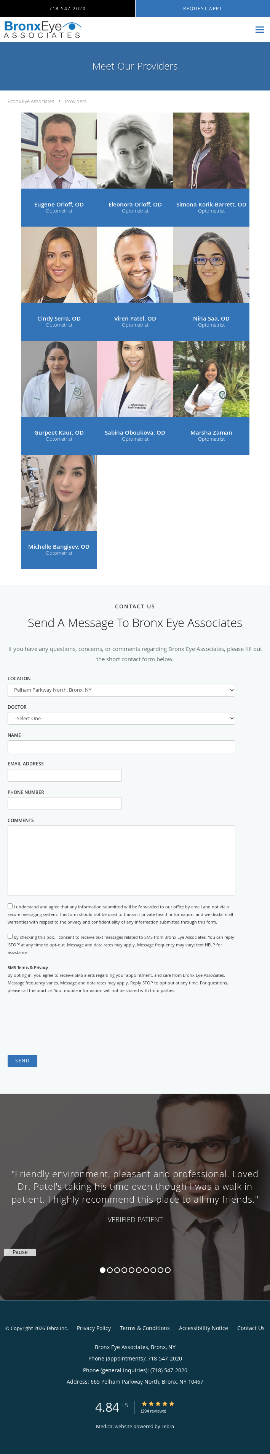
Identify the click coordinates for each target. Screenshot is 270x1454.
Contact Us (251, 1328)
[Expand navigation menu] (259, 29)
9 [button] (160, 1270)
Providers (75, 101)
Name (14, 735)
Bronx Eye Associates (31, 101)
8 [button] (153, 1270)
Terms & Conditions (145, 1328)
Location (19, 678)
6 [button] (139, 1270)
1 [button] (103, 1270)
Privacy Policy (94, 1328)
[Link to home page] (55, 29)
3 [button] (117, 1270)
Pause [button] (20, 1252)
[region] (135, 1189)
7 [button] (146, 1270)
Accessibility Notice (203, 1328)
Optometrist (59, 211)
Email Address (26, 763)
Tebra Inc (56, 1328)
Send (22, 1060)
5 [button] (131, 1270)
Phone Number (26, 792)
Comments (21, 820)
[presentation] (65, 1024)
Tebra (167, 1426)
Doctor (17, 707)
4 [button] (124, 1270)
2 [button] (110, 1270)
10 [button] (168, 1270)
